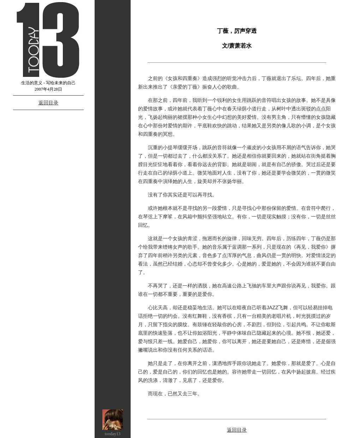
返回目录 (48, 102)
